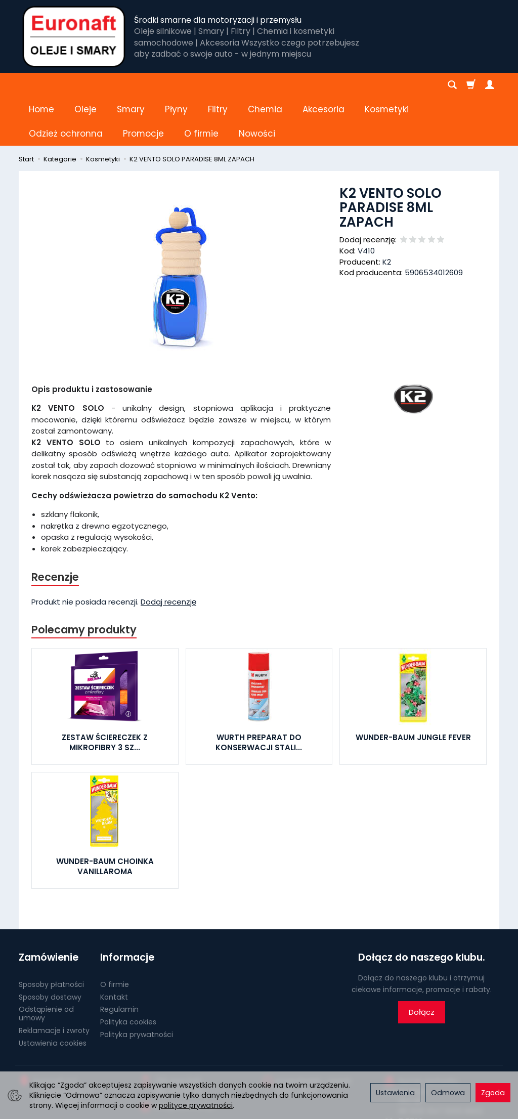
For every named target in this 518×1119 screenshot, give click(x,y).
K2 (386, 213)
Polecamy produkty (84, 581)
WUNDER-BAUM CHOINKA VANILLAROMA (105, 817)
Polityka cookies (128, 973)
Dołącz (422, 963)
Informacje (127, 908)
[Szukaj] (452, 85)
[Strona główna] (74, 36)
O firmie (114, 936)
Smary (131, 85)
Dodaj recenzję (168, 553)
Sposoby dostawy (50, 948)
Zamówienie (48, 908)
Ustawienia (395, 1093)
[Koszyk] (471, 85)
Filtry (218, 85)
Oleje (85, 85)
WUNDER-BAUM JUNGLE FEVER (413, 688)
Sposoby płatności (51, 936)
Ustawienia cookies (53, 994)
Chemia (265, 85)
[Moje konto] (489, 85)
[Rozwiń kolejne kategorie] (370, 85)
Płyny (176, 85)
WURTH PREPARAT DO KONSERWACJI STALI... (258, 693)
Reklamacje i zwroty (54, 982)
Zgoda (493, 1093)
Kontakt (114, 948)
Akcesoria (323, 85)
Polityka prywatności (136, 986)
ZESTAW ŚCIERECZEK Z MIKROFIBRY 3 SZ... (105, 693)
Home (41, 85)
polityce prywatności (196, 1105)
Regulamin (119, 961)
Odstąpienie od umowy (46, 965)
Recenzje (55, 528)
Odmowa (448, 1093)
